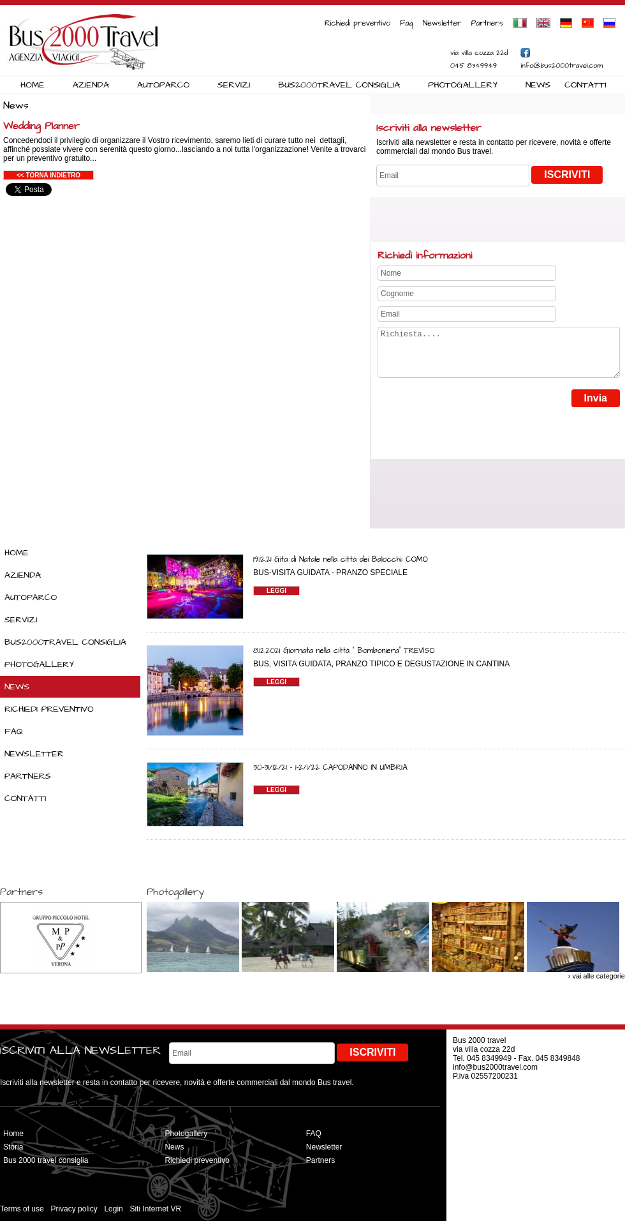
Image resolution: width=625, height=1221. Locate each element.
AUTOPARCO (163, 85)
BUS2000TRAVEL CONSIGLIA (339, 85)
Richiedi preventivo (357, 23)
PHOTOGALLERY (462, 85)
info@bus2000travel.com (561, 65)
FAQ (13, 731)
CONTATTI (585, 85)
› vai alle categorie (596, 976)
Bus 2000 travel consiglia (45, 1160)
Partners (487, 23)
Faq (406, 23)
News (174, 1146)
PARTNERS (27, 776)
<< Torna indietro (48, 175)
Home (13, 1133)
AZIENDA (91, 85)
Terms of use (22, 1208)
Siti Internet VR (155, 1208)
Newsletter (442, 23)
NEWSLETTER (34, 753)
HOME (32, 85)
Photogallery (186, 1133)
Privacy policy (73, 1208)
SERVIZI (233, 85)
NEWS (538, 85)
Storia (13, 1146)
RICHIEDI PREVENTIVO (49, 709)
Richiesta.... (499, 357)
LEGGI (276, 590)
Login (113, 1208)
